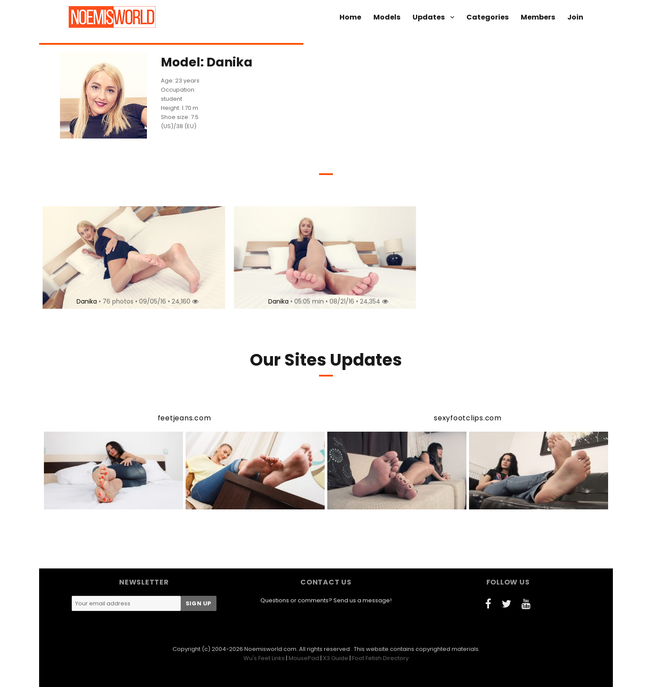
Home (350, 17)
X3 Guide (335, 658)
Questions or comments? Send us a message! (326, 600)
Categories (487, 17)
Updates (428, 17)
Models (386, 17)
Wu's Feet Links (264, 658)
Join (575, 17)
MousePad (304, 658)
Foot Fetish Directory (380, 658)
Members (538, 17)
